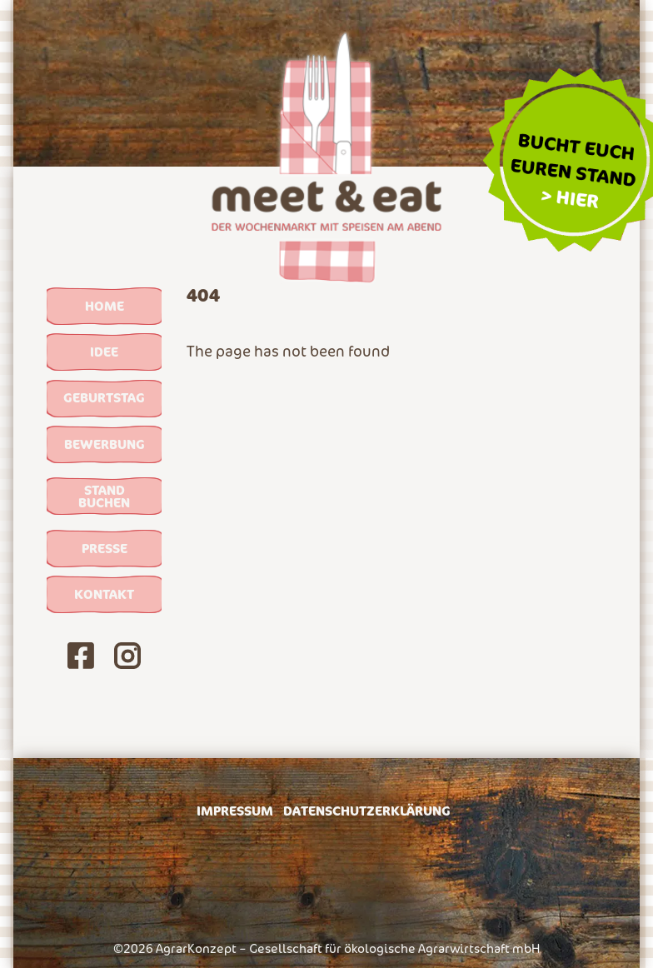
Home (104, 305)
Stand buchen (104, 496)
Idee (104, 351)
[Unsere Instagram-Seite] (127, 659)
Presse (104, 548)
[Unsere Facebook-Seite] (80, 659)
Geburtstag (104, 397)
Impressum (235, 810)
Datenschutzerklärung (367, 810)
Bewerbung (104, 444)
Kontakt (104, 594)
